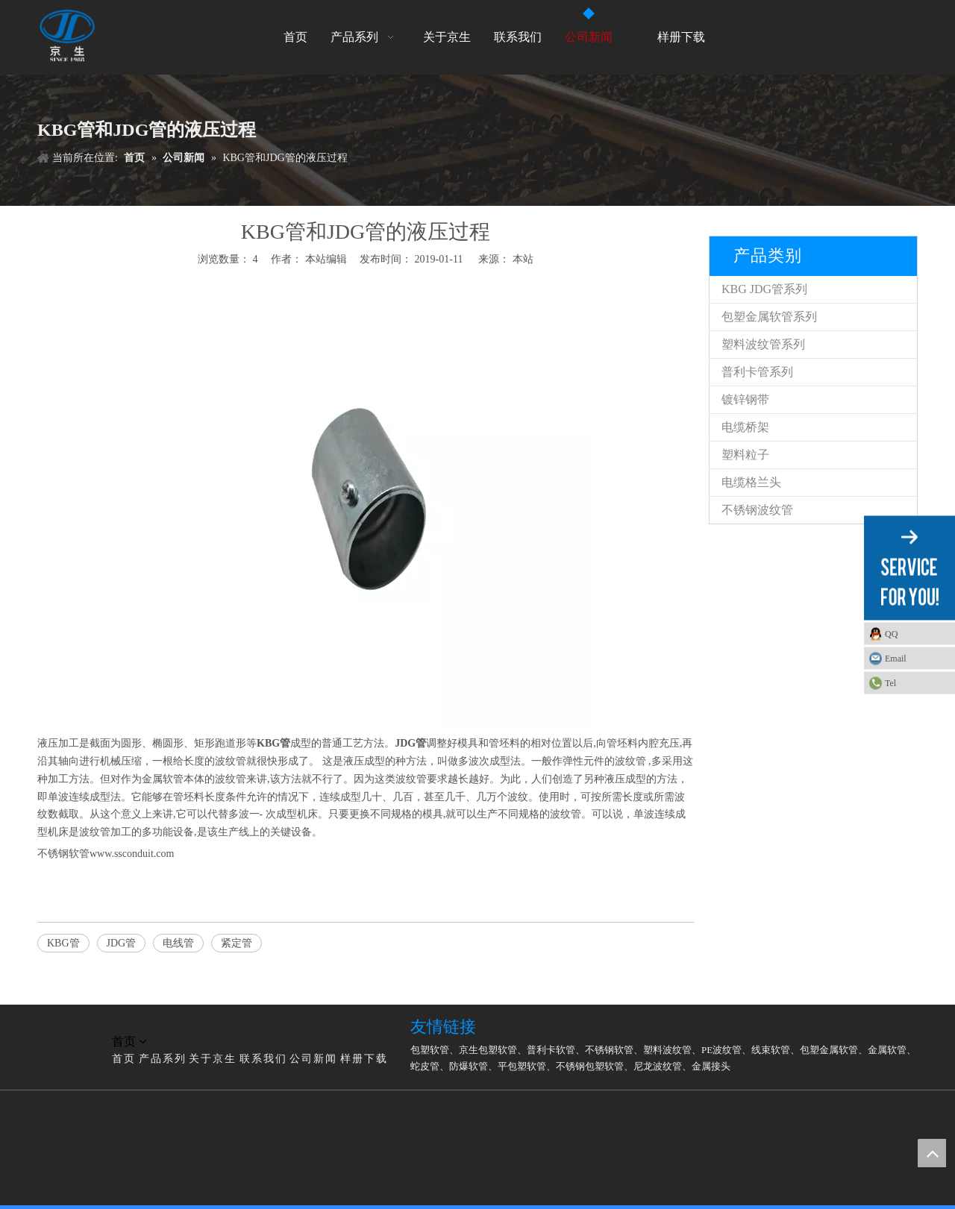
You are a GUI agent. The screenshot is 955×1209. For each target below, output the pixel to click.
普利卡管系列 (757, 371)
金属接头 (711, 1066)
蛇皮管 (424, 1066)
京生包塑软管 (488, 1049)
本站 (523, 259)
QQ (891, 633)
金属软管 (887, 1049)
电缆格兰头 (751, 482)
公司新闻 (313, 1058)
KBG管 (63, 943)
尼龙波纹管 (657, 1066)
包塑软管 (429, 1049)
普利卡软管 (551, 1049)
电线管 (178, 943)
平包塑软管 (522, 1066)
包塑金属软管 (829, 1049)
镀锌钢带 (745, 399)
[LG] (49, 1024)
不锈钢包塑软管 (590, 1066)
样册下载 (364, 1058)
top (932, 1153)
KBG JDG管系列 (764, 289)
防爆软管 (468, 1066)
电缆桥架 (745, 427)
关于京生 (213, 1058)
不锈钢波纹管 (757, 509)
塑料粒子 (745, 454)
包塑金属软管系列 (769, 316)
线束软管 (770, 1049)
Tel (890, 682)
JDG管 (122, 943)
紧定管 (236, 943)
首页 (124, 1058)
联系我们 (263, 1058)
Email (896, 658)
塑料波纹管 (667, 1049)
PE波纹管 (721, 1049)
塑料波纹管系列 (763, 344)
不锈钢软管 (609, 1049)
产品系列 (163, 1058)
